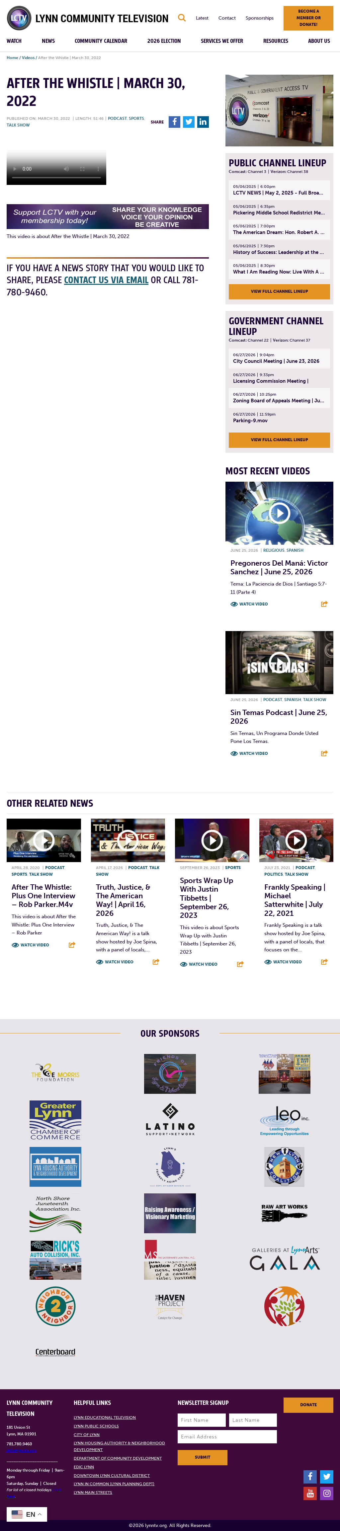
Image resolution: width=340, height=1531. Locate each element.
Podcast (117, 118)
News (48, 41)
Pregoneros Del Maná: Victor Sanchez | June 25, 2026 (279, 567)
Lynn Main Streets (93, 1492)
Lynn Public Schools (96, 1426)
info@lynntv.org (21, 1450)
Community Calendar (101, 41)
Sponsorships (260, 18)
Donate (308, 1405)
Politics (273, 874)
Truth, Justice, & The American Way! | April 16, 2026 (123, 900)
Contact (227, 18)
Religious (274, 550)
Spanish (295, 550)
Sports (136, 118)
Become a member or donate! (309, 18)
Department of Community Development (118, 1458)
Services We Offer (222, 41)
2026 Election (164, 41)
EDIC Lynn (84, 1467)
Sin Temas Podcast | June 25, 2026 (278, 717)
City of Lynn (87, 1434)
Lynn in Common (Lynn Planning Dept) (114, 1484)
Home (12, 57)
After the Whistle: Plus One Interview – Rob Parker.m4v (43, 896)
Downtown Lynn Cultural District (112, 1475)
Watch (14, 41)
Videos (28, 57)
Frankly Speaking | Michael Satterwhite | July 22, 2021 (294, 900)
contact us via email (106, 280)
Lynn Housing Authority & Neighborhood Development (119, 1446)
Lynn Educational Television (105, 1417)
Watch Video (253, 604)
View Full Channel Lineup (279, 291)
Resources (275, 41)
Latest (202, 18)
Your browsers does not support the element (56, 160)
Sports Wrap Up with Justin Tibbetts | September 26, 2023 (206, 898)
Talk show (18, 125)
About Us (319, 41)
